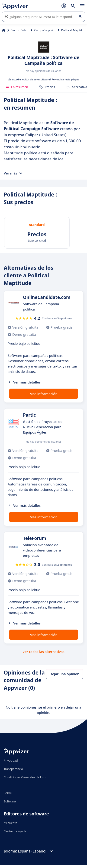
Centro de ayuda (15, 831)
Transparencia (13, 769)
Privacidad (11, 760)
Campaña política (44, 30)
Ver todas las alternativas (43, 651)
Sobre (8, 793)
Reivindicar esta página (66, 79)
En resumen (17, 87)
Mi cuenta (10, 823)
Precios (47, 87)
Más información (43, 393)
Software (10, 801)
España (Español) (36, 851)
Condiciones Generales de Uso (24, 777)
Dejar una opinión (64, 674)
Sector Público (20, 30)
